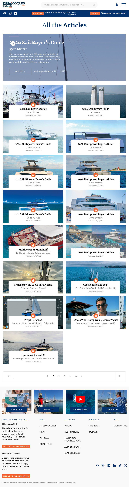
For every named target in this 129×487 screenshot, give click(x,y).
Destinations (71, 432)
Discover (20, 71)
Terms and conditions (38, 482)
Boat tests (46, 444)
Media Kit (94, 432)
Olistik (74, 482)
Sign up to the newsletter (16, 476)
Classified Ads (72, 453)
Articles (44, 438)
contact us (120, 426)
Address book (72, 447)
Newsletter (48, 402)
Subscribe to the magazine (16, 446)
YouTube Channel (80, 402)
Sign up (95, 13)
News (43, 432)
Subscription (17, 402)
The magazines (48, 426)
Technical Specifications (72, 439)
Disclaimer (49, 482)
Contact (61, 482)
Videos (68, 426)
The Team (94, 426)
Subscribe (37, 13)
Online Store (112, 402)
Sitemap (55, 482)
